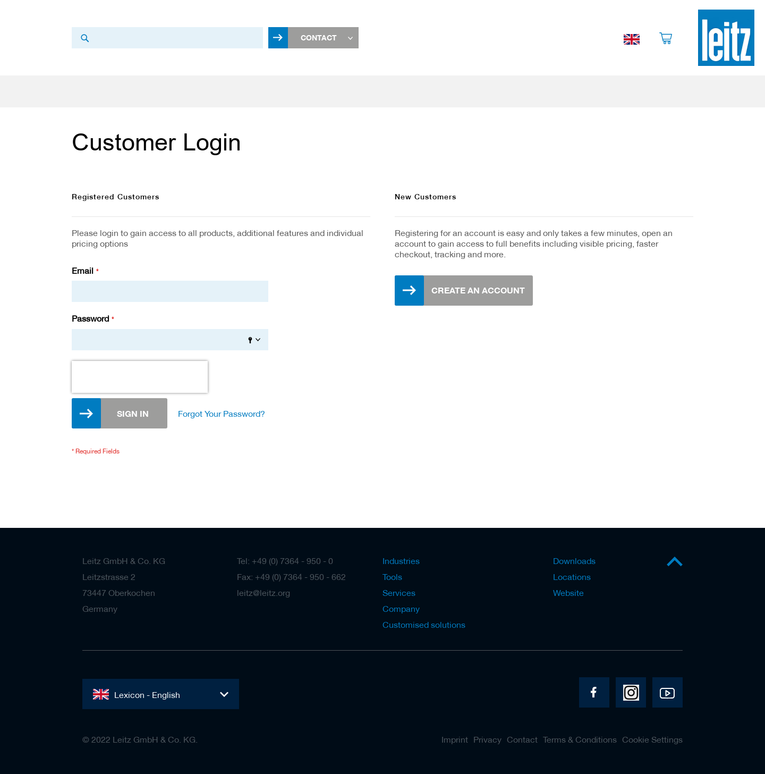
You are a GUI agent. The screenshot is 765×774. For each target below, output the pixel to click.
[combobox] (167, 38)
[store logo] (726, 39)
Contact (522, 739)
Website (568, 593)
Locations (572, 577)
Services (398, 593)
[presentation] (140, 380)
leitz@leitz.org (263, 593)
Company (401, 608)
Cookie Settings (652, 739)
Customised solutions (423, 624)
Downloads (574, 561)
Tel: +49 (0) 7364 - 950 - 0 (285, 561)
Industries (401, 561)
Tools (392, 577)
